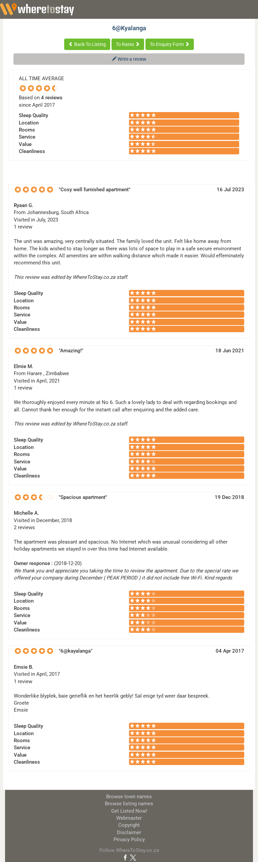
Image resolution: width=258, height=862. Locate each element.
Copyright (129, 825)
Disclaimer (129, 832)
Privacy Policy (129, 839)
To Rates (128, 44)
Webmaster (129, 818)
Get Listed (129, 811)
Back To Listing (87, 44)
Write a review (129, 59)
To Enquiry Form (169, 44)
